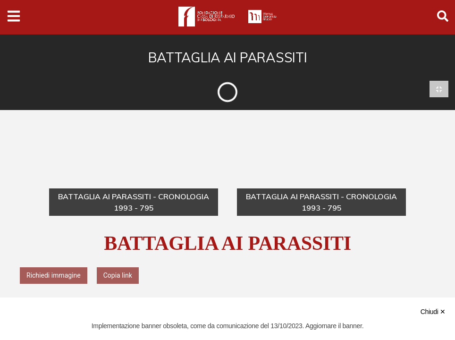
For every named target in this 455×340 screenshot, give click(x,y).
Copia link (117, 276)
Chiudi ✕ (433, 311)
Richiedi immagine (53, 276)
